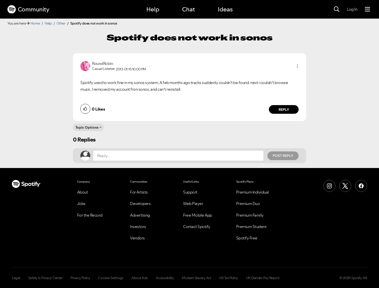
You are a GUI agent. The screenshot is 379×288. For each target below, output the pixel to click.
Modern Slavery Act (196, 278)
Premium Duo (248, 203)
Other (61, 23)
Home (35, 23)
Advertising (140, 215)
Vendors (137, 238)
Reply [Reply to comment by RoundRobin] (284, 109)
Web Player (193, 203)
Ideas (225, 9)
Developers (140, 203)
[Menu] (367, 9)
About (82, 192)
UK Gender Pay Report (263, 278)
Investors (138, 226)
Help (152, 9)
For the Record (89, 215)
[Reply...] (178, 156)
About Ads (139, 278)
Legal (16, 278)
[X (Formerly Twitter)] (345, 186)
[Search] (336, 9)
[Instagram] (329, 186)
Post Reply (283, 155)
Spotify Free (246, 238)
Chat (188, 9)
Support (190, 192)
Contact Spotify (196, 226)
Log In (352, 9)
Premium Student (251, 226)
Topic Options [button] (86, 127)
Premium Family (250, 215)
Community (28, 9)
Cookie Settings (111, 278)
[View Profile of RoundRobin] (102, 63)
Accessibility (165, 278)
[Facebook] (361, 186)
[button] (297, 66)
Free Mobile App (197, 215)
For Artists (139, 192)
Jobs (81, 203)
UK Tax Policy (228, 278)
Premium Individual (252, 192)
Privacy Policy (80, 278)
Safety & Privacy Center (45, 278)
